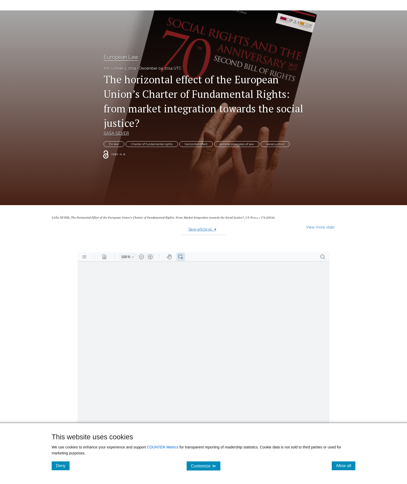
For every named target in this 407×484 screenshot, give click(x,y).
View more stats (320, 227)
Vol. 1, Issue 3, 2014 (120, 68)
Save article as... (202, 229)
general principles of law (237, 144)
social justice (275, 144)
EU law (114, 144)
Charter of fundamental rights (152, 144)
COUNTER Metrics (163, 447)
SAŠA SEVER (116, 133)
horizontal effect (196, 144)
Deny (63, 465)
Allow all (345, 465)
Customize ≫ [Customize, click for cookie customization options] (205, 465)
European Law (121, 57)
